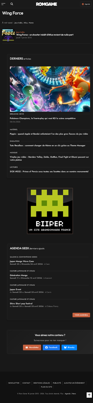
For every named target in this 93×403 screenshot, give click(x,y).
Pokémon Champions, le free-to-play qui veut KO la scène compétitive (42, 118)
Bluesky (69, 347)
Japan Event (15, 289)
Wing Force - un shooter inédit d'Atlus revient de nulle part (44, 34)
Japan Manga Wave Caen (22, 261)
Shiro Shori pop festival (21, 303)
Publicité (57, 383)
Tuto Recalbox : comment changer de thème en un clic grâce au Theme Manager (47, 145)
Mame (31, 22)
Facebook (51, 347)
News (74, 393)
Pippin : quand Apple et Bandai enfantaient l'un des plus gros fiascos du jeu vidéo (49, 133)
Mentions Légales (41, 383)
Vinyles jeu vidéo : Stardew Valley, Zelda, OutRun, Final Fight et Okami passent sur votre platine (49, 158)
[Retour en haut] (89, 395)
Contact (26, 383)
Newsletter (32, 347)
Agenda (67, 393)
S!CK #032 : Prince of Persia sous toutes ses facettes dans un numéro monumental (49, 171)
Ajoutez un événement (74, 383)
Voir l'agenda (81, 315)
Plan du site (46, 387)
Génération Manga (18, 275)
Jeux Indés (18, 22)
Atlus (25, 22)
